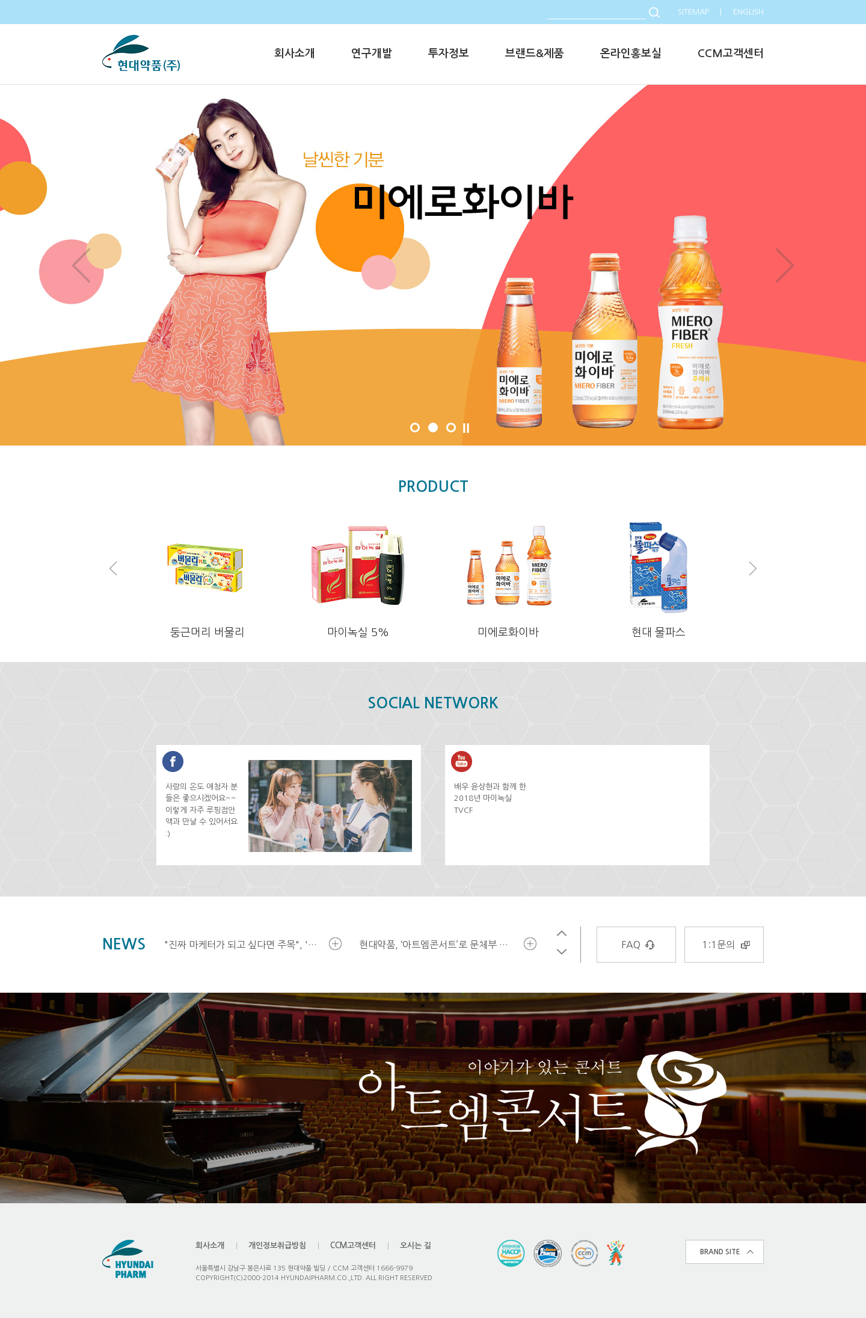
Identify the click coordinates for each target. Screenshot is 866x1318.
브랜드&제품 (534, 53)
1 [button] (415, 427)
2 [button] (433, 427)
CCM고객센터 (731, 53)
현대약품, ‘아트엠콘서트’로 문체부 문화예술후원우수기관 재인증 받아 (440, 944)
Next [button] (785, 265)
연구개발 (371, 53)
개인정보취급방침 (277, 1245)
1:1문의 (718, 944)
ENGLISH (748, 12)
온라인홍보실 (631, 53)
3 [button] (451, 427)
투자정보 (448, 53)
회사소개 (294, 53)
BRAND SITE (720, 1251)
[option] (433, 265)
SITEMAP (693, 12)
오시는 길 (415, 1245)
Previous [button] (81, 265)
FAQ (630, 944)
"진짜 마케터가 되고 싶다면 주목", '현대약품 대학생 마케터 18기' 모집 (245, 944)
